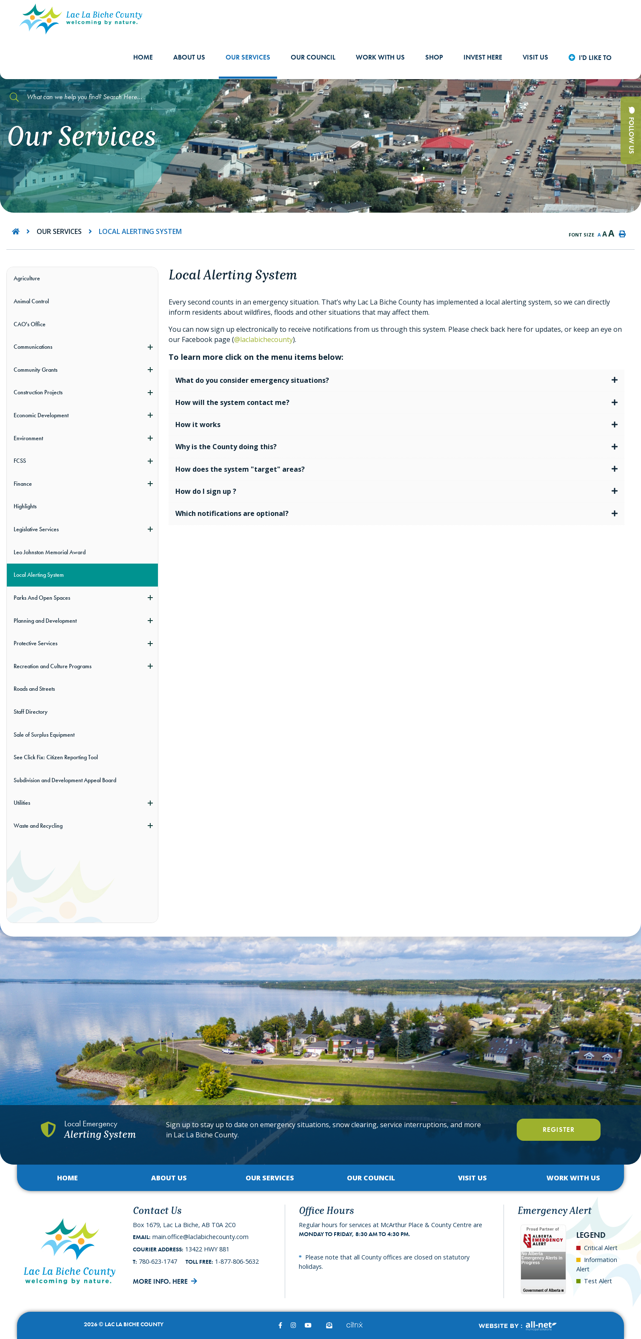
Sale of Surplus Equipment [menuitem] (44, 734)
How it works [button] (197, 424)
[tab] (396, 381)
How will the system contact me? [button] (232, 402)
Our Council (371, 1177)
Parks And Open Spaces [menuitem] (42, 597)
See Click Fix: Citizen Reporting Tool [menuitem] (56, 757)
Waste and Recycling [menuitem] (38, 825)
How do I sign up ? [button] (205, 491)
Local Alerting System (140, 231)
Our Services (59, 231)
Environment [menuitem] (28, 438)
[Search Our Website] (97, 97)
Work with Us (573, 1177)
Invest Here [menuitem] (483, 57)
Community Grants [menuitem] (35, 369)
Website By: (517, 1326)
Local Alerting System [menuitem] (39, 574)
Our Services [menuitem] (248, 57)
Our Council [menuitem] (313, 57)
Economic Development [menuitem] (41, 415)
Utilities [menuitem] (22, 802)
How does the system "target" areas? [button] (240, 469)
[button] (150, 347)
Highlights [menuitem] (25, 506)
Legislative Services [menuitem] (36, 529)
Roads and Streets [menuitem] (34, 688)
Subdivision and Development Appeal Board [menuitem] (65, 780)
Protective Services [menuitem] (35, 643)
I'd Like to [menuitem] (595, 57)
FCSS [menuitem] (20, 460)
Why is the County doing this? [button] (226, 446)
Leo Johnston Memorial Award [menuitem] (50, 552)
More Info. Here (160, 1281)
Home (67, 1177)
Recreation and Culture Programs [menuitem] (53, 666)
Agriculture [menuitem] (27, 278)
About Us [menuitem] (189, 57)
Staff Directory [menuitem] (31, 711)
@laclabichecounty (263, 339)
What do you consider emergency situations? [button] (252, 380)
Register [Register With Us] (559, 1129)
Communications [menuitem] (33, 346)
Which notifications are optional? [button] (232, 513)
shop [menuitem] (434, 57)
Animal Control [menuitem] (31, 301)
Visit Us (472, 1177)
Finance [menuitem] (23, 483)
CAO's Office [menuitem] (30, 324)
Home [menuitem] (143, 57)
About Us (169, 1177)
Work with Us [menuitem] (380, 57)
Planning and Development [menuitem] (45, 620)
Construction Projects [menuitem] (38, 392)
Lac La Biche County (81, 18)
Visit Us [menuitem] (535, 57)
